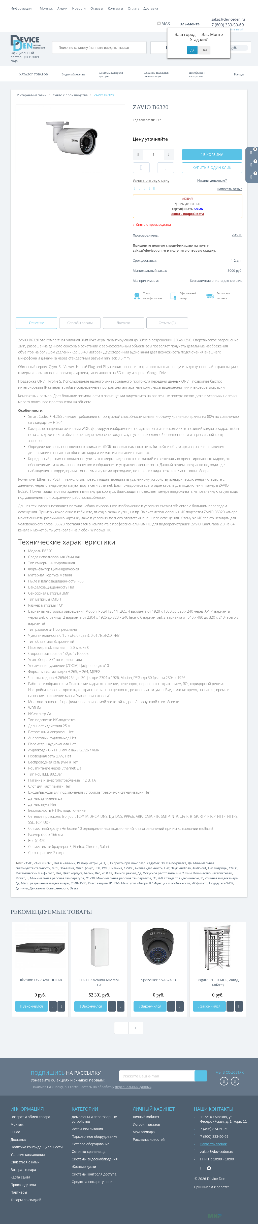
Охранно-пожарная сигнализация (156, 74)
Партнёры (19, 1192)
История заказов (146, 1124)
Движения (37, 888)
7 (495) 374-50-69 (214, 1129)
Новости (114, 8)
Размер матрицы (89, 863)
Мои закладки (144, 1132)
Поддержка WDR (221, 883)
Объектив (66, 868)
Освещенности (57, 888)
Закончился (31, 1006)
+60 (160, 878)
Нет (167, 868)
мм (178, 873)
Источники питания (87, 1129)
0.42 (109, 873)
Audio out (199, 868)
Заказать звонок (213, 1144)
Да (190, 863)
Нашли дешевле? (212, 180)
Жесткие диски (84, 1167)
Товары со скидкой (26, 1200)
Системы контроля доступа (111, 74)
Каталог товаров (33, 74)
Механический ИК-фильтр (35, 873)
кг (103, 873)
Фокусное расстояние (159, 873)
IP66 (116, 883)
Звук (174, 868)
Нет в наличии (65, 863)
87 (151, 883)
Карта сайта (20, 1177)
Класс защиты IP (100, 883)
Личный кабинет (146, 1117)
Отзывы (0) (167, 323)
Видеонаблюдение (73, 74)
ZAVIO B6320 (43, 863)
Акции (98, 8)
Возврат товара (23, 1170)
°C (87, 878)
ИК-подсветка (176, 863)
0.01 (55, 868)
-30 (92, 878)
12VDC (128, 868)
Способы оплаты (79, 323)
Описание (36, 323)
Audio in (185, 868)
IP (202, 878)
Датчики (22, 888)
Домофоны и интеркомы (197, 74)
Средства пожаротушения (93, 1182)
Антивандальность (149, 868)
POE (98, 868)
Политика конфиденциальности (37, 1147)
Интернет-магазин (32, 95)
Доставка (81, 8)
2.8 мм (187, 873)
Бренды (239, 74)
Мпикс (20, 878)
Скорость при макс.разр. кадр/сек (135, 863)
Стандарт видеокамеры (181, 878)
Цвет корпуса (72, 873)
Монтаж (46, 8)
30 (163, 863)
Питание (116, 868)
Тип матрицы (217, 868)
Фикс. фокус (84, 868)
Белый (88, 873)
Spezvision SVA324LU (158, 979)
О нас (15, 1132)
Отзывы (132, 8)
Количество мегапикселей (212, 873)
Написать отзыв (229, 189)
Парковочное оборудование (94, 1137)
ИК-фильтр (199, 883)
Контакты (151, 8)
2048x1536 (78, 883)
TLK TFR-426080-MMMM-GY (99, 982)
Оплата (63, 8)
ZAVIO (28, 863)
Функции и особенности (172, 883)
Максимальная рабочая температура (123, 878)
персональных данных (133, 1086)
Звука (74, 888)
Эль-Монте (191, 24)
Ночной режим (125, 873)
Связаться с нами (25, 1162)
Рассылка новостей (149, 1140)
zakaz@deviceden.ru (228, 19)
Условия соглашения (28, 1155)
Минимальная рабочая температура (57, 878)
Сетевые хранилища (89, 1152)
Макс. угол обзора (134, 883)
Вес (97, 873)
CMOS (233, 868)
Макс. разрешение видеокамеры (45, 883)
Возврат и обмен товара (30, 1117)
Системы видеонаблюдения (95, 1159)
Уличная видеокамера (221, 878)
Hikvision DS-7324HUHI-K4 (40, 979)
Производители (23, 1185)
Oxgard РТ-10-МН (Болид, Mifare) (218, 982)
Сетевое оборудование (91, 1144)
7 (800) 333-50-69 (227, 25)
